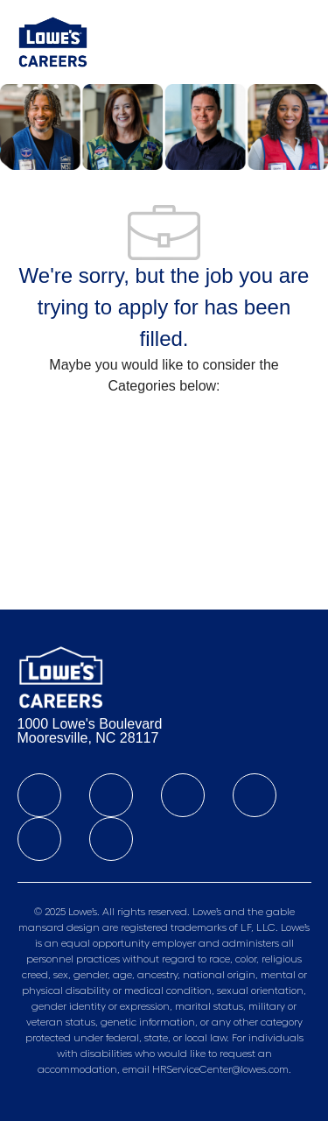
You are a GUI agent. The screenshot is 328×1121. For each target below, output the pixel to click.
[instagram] (254, 795)
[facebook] (39, 795)
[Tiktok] (39, 839)
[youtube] (111, 839)
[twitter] (183, 795)
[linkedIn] (111, 795)
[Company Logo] (52, 41)
